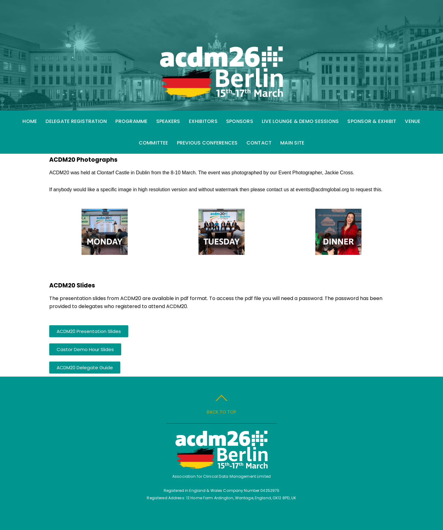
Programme (131, 121)
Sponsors (239, 121)
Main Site (292, 142)
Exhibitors (203, 121)
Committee (153, 142)
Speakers (168, 121)
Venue (412, 121)
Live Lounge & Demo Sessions (300, 121)
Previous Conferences (207, 142)
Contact (259, 142)
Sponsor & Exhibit (371, 121)
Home (29, 121)
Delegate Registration (76, 121)
